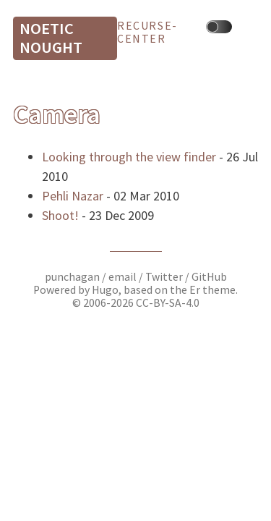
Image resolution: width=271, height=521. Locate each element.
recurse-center (147, 33)
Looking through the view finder (129, 156)
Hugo (105, 290)
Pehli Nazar (72, 195)
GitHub (209, 277)
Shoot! (60, 215)
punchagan (73, 277)
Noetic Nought (51, 37)
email (123, 277)
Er (194, 290)
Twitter (164, 277)
